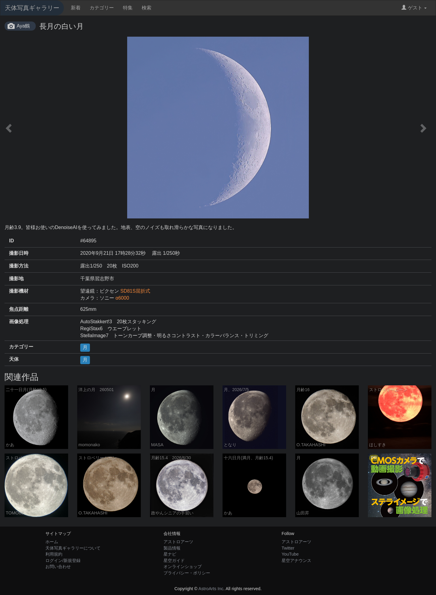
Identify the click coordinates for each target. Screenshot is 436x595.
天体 (14, 359)
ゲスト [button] (414, 7)
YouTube (290, 554)
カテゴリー (102, 7)
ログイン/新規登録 (63, 560)
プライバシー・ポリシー (187, 572)
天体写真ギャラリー (32, 8)
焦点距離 (18, 309)
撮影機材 (18, 291)
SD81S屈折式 (135, 291)
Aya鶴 (23, 25)
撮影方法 (18, 265)
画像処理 (18, 321)
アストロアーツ (178, 541)
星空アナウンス (296, 560)
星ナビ (170, 554)
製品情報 (172, 548)
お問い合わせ (58, 566)
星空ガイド (174, 560)
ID (11, 240)
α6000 (122, 298)
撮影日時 (18, 253)
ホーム (51, 541)
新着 (76, 7)
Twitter (288, 548)
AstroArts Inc (210, 588)
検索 (146, 7)
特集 (128, 7)
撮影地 (16, 278)
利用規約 (53, 554)
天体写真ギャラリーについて (73, 548)
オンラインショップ (183, 566)
